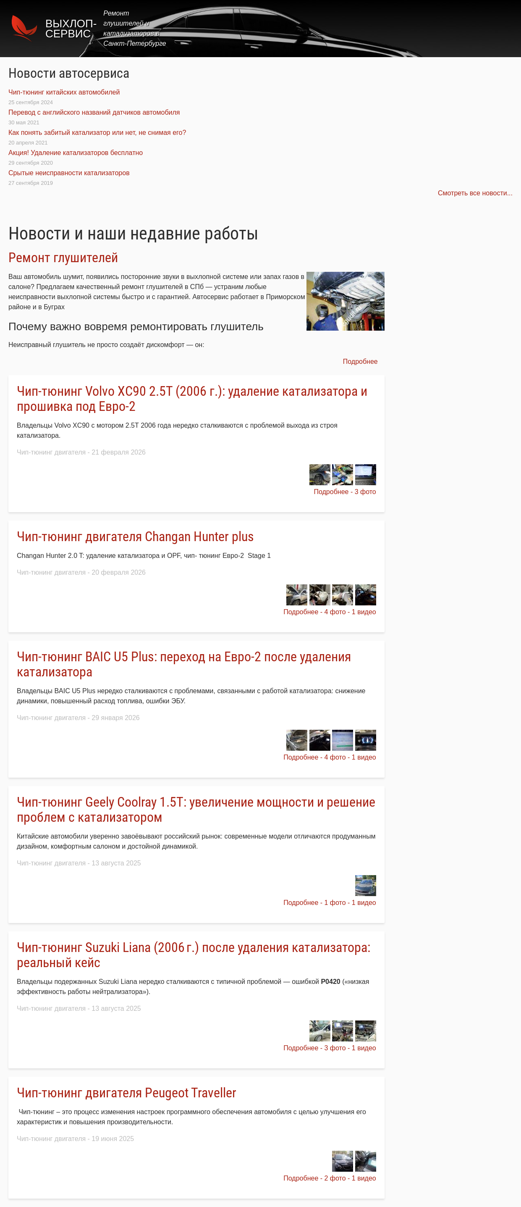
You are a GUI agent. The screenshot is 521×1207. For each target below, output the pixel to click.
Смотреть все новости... (475, 193)
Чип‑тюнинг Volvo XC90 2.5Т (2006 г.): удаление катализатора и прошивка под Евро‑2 (192, 398)
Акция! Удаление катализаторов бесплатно (75, 152)
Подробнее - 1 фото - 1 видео (329, 902)
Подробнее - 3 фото (345, 491)
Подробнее (360, 361)
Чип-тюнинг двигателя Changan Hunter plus (135, 536)
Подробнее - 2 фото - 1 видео (329, 1178)
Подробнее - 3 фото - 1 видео (329, 1048)
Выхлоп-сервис (71, 28)
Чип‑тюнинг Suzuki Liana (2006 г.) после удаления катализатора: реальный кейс (193, 954)
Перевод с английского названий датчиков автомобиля (94, 112)
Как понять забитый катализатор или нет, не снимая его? (97, 132)
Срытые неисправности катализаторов (69, 172)
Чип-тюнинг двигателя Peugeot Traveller (126, 1093)
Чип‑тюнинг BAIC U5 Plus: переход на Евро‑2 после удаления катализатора (184, 664)
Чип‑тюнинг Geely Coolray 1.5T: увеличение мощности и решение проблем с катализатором (196, 809)
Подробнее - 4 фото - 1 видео (329, 611)
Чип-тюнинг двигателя (51, 452)
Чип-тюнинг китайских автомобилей (64, 92)
